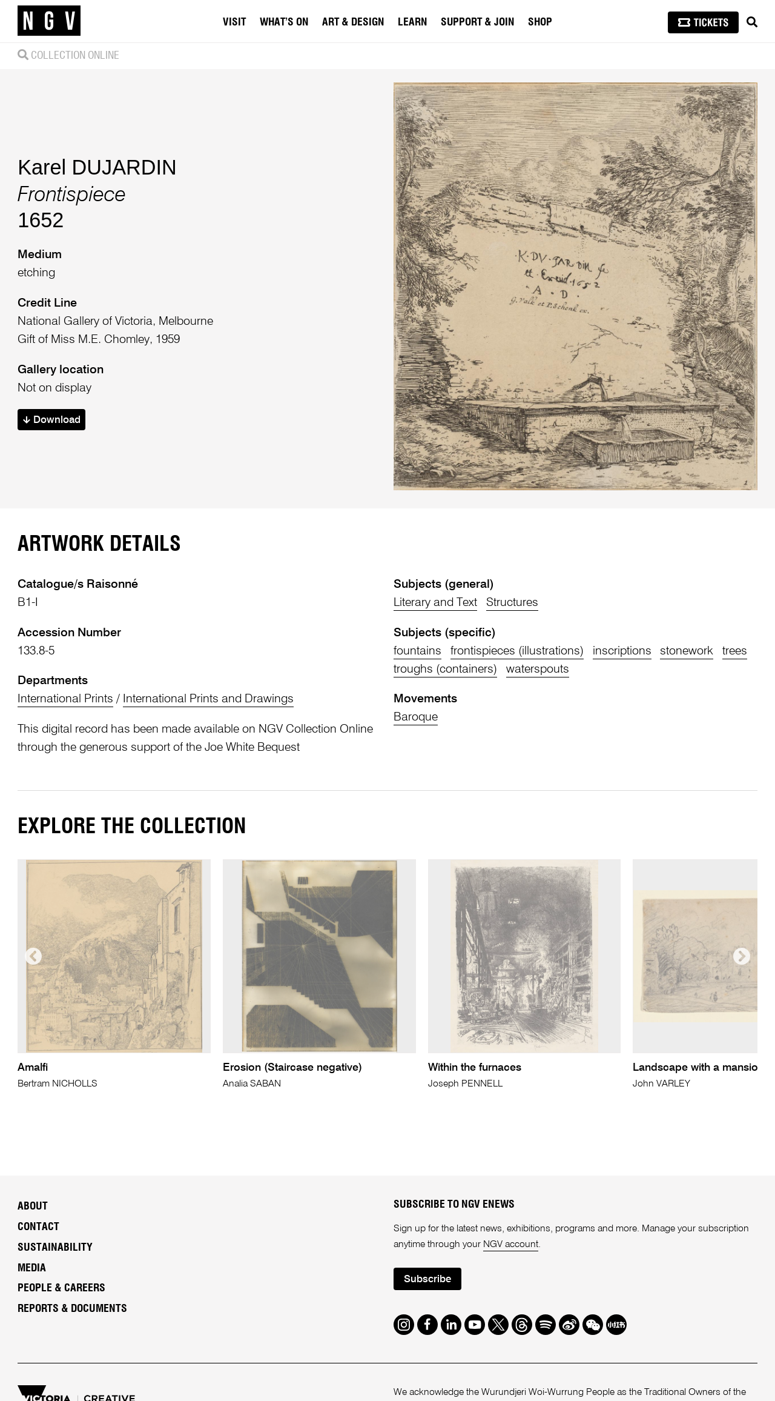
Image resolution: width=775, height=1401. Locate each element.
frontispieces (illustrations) (517, 651)
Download (52, 420)
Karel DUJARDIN (97, 167)
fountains (417, 651)
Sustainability (55, 1247)
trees (734, 651)
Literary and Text (435, 602)
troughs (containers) (445, 669)
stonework (686, 651)
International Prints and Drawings (208, 699)
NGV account (510, 1245)
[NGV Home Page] (49, 21)
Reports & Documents (72, 1308)
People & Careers (61, 1288)
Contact (38, 1227)
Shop (540, 22)
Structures (512, 602)
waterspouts (537, 669)
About (33, 1206)
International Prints (65, 699)
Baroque (416, 717)
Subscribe (427, 1279)
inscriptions (622, 651)
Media (32, 1268)
